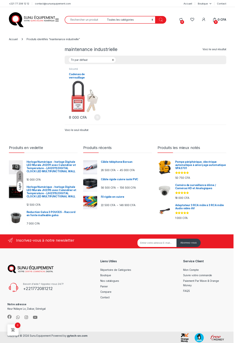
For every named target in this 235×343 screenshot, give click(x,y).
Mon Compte (191, 269)
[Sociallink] (9, 317)
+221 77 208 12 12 (19, 3)
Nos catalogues (109, 280)
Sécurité (73, 69)
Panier (104, 286)
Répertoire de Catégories (115, 269)
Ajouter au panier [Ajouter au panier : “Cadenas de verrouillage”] (97, 117)
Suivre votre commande (197, 275)
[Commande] (92, 60)
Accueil (188, 3)
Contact (221, 3)
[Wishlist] (192, 19)
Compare (105, 291)
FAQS (186, 290)
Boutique (203, 3)
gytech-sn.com (77, 335)
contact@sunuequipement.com (53, 3)
